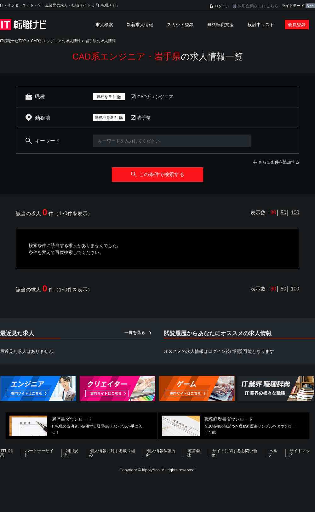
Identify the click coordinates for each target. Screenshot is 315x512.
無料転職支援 (220, 24)
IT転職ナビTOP (13, 41)
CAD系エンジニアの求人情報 (55, 41)
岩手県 (144, 117)
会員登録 (297, 24)
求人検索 (104, 24)
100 (295, 212)
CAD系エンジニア (155, 96)
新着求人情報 (140, 24)
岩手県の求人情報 (100, 41)
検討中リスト (261, 24)
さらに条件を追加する (278, 162)
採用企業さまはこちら (258, 5)
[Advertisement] (157, 491)
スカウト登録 (180, 24)
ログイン (222, 6)
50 (283, 212)
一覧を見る (134, 332)
